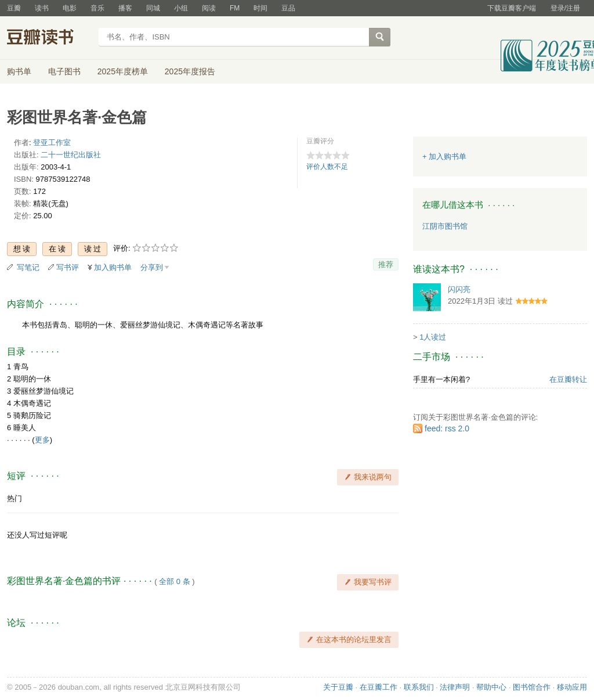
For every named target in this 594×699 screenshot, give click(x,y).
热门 (14, 498)
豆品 (288, 8)
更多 (42, 439)
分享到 (151, 267)
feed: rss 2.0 (447, 428)
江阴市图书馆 (445, 226)
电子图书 (64, 71)
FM (235, 8)
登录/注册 (565, 8)
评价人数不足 (327, 167)
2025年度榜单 (122, 71)
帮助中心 (491, 687)
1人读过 (432, 337)
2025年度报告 (190, 71)
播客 (125, 8)
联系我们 (419, 687)
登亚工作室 (52, 142)
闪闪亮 (459, 289)
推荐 (385, 264)
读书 (42, 8)
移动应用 (572, 687)
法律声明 (455, 687)
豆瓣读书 (49, 38)
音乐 (97, 8)
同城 (153, 8)
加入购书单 (113, 267)
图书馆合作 (531, 687)
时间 (260, 8)
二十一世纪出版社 (71, 154)
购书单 (19, 71)
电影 (70, 8)
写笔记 (28, 267)
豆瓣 (14, 8)
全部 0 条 (174, 581)
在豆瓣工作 (378, 687)
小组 (181, 8)
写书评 (67, 267)
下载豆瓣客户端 (511, 8)
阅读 (209, 8)
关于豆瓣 (338, 687)
